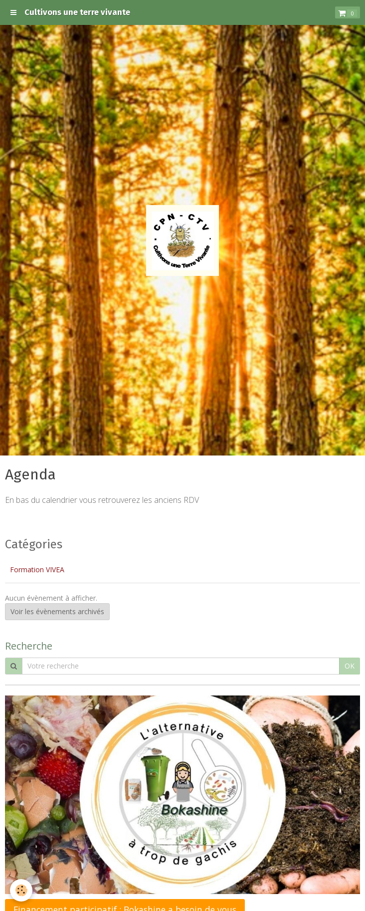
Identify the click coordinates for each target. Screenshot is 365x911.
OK (350, 666)
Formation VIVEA (37, 569)
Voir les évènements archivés (57, 611)
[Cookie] (21, 890)
